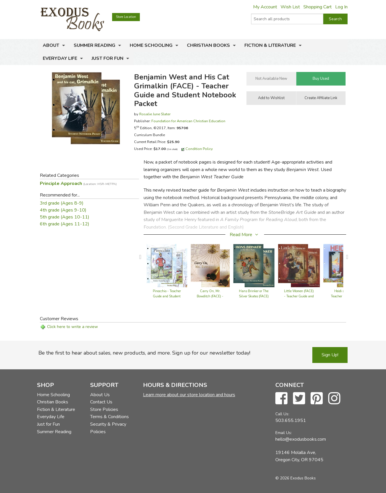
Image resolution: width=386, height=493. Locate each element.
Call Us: (282, 414)
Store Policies (104, 409)
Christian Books (208, 45)
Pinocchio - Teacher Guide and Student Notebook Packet (167, 296)
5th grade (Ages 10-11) (64, 217)
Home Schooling (151, 45)
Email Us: (283, 432)
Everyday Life (60, 58)
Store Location (126, 17)
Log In (341, 7)
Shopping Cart (317, 7)
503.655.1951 (290, 420)
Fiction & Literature (270, 45)
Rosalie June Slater (154, 114)
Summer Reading (94, 45)
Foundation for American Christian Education (188, 120)
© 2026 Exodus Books (295, 478)
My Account (265, 7)
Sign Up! (330, 355)
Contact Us (101, 402)
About (51, 45)
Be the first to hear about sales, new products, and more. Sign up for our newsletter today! (144, 352)
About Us (100, 395)
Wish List (290, 7)
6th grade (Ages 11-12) (64, 224)
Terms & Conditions (109, 417)
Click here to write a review (72, 326)
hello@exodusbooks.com (300, 439)
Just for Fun (107, 58)
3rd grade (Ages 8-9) (61, 203)
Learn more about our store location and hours (189, 395)
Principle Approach (78, 183)
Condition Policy (199, 148)
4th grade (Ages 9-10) (63, 210)
